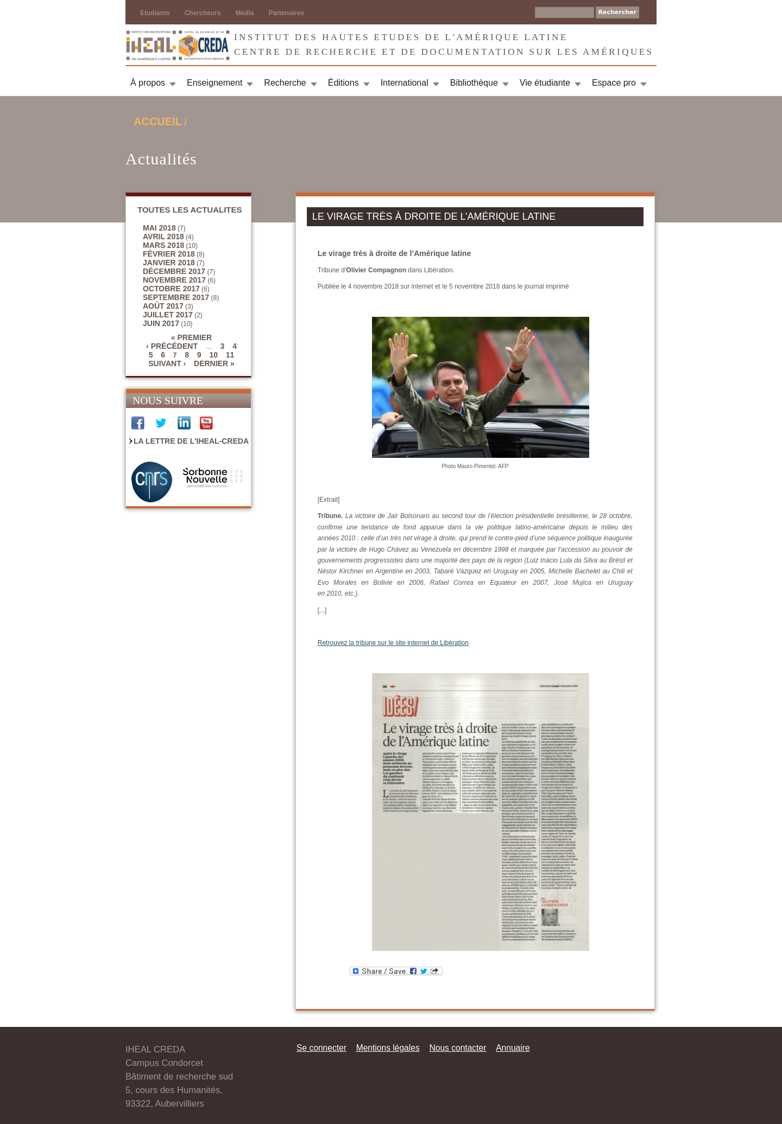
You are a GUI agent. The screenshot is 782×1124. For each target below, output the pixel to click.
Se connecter (321, 1047)
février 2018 (169, 254)
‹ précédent (172, 346)
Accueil (158, 121)
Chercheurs (203, 13)
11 (230, 354)
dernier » (214, 363)
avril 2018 (163, 236)
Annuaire (512, 1047)
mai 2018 (159, 227)
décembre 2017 (174, 271)
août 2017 (163, 306)
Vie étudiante (545, 82)
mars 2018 (163, 245)
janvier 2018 (169, 262)
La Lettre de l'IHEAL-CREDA (191, 441)
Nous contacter (457, 1047)
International (404, 82)
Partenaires (286, 13)
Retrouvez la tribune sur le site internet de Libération (393, 643)
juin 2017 (161, 323)
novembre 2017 (174, 280)
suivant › (167, 363)
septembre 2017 (176, 297)
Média (244, 13)
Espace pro (614, 82)
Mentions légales (388, 1047)
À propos (147, 82)
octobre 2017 (171, 288)
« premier (191, 337)
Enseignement (214, 82)
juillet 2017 (168, 314)
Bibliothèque (474, 82)
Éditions (343, 82)
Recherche (285, 82)
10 (213, 354)
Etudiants (155, 13)
